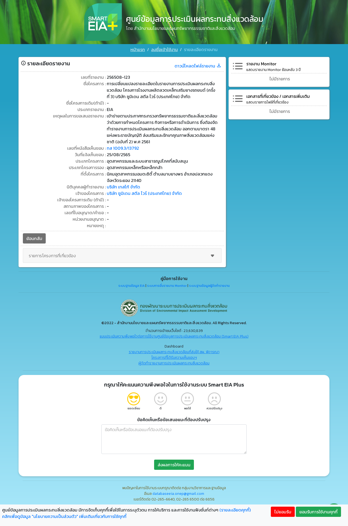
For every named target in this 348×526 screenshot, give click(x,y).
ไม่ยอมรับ (282, 512)
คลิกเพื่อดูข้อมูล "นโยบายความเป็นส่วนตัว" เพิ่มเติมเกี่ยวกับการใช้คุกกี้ (64, 516)
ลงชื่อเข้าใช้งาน (164, 49)
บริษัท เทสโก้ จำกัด (123, 187)
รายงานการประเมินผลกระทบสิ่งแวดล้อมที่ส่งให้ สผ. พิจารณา (174, 352)
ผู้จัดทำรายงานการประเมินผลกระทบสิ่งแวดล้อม (174, 363)
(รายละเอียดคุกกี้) (235, 510)
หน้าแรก (137, 49)
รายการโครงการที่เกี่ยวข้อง (122, 255)
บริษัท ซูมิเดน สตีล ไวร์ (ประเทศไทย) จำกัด (144, 193)
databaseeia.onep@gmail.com (178, 493)
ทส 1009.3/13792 (123, 148)
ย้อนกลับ (34, 238)
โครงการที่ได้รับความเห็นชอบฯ (174, 357)
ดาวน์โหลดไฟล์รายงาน (198, 66)
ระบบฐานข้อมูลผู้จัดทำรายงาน (209, 285)
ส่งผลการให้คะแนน (174, 464)
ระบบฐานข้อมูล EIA (131, 285)
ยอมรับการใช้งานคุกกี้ (318, 512)
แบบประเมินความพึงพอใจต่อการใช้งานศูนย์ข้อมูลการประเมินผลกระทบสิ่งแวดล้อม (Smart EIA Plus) (174, 336)
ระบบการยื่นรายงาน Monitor (167, 285)
